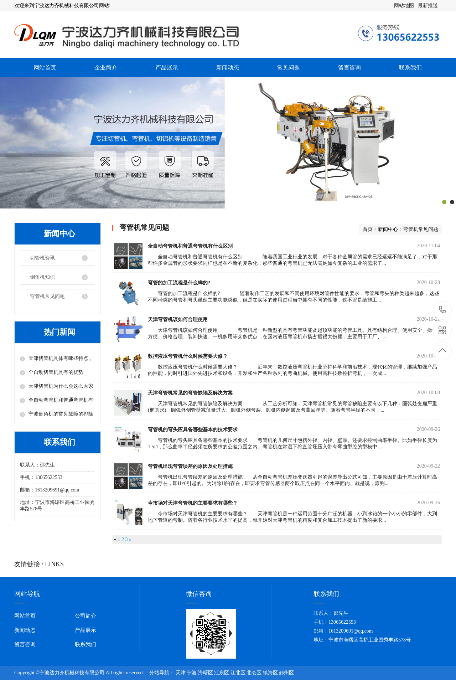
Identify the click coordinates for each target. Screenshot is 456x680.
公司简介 (85, 616)
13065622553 (442, 310)
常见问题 (288, 68)
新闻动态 (227, 68)
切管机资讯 (42, 258)
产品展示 (166, 68)
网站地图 (404, 5)
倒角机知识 (42, 277)
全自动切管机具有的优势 (55, 372)
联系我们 (410, 68)
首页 (368, 229)
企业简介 (105, 68)
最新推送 (428, 5)
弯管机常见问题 (47, 296)
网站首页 (44, 68)
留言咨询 (349, 68)
